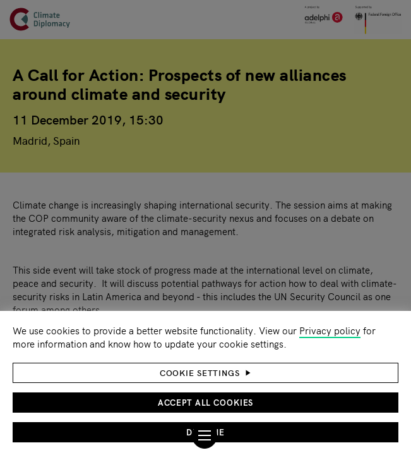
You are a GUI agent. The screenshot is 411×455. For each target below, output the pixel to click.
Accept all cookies (206, 402)
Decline (205, 432)
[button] (205, 373)
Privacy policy (329, 330)
